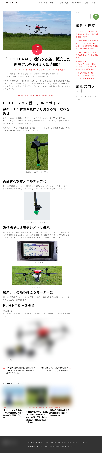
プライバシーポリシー (52, 442)
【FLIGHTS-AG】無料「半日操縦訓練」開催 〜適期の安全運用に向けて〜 (87, 34)
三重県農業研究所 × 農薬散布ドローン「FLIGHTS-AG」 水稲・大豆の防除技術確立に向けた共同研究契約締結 (37, 417)
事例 (50, 407)
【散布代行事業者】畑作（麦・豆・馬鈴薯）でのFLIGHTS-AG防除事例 (85, 75)
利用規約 (39, 442)
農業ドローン (34, 407)
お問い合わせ (89, 3)
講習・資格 (43, 3)
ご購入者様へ (76, 3)
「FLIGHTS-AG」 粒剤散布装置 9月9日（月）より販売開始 (54, 369)
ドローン (44, 70)
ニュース (22, 70)
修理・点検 (64, 3)
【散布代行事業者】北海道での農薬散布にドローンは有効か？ (59, 412)
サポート (53, 3)
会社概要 (31, 442)
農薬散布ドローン (32, 70)
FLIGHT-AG (12, 70)
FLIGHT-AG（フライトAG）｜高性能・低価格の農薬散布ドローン (50, 446)
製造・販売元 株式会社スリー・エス (75, 442)
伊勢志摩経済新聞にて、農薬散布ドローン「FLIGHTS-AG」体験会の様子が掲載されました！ (20, 370)
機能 (57, 70)
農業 (61, 70)
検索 (77, 12)
